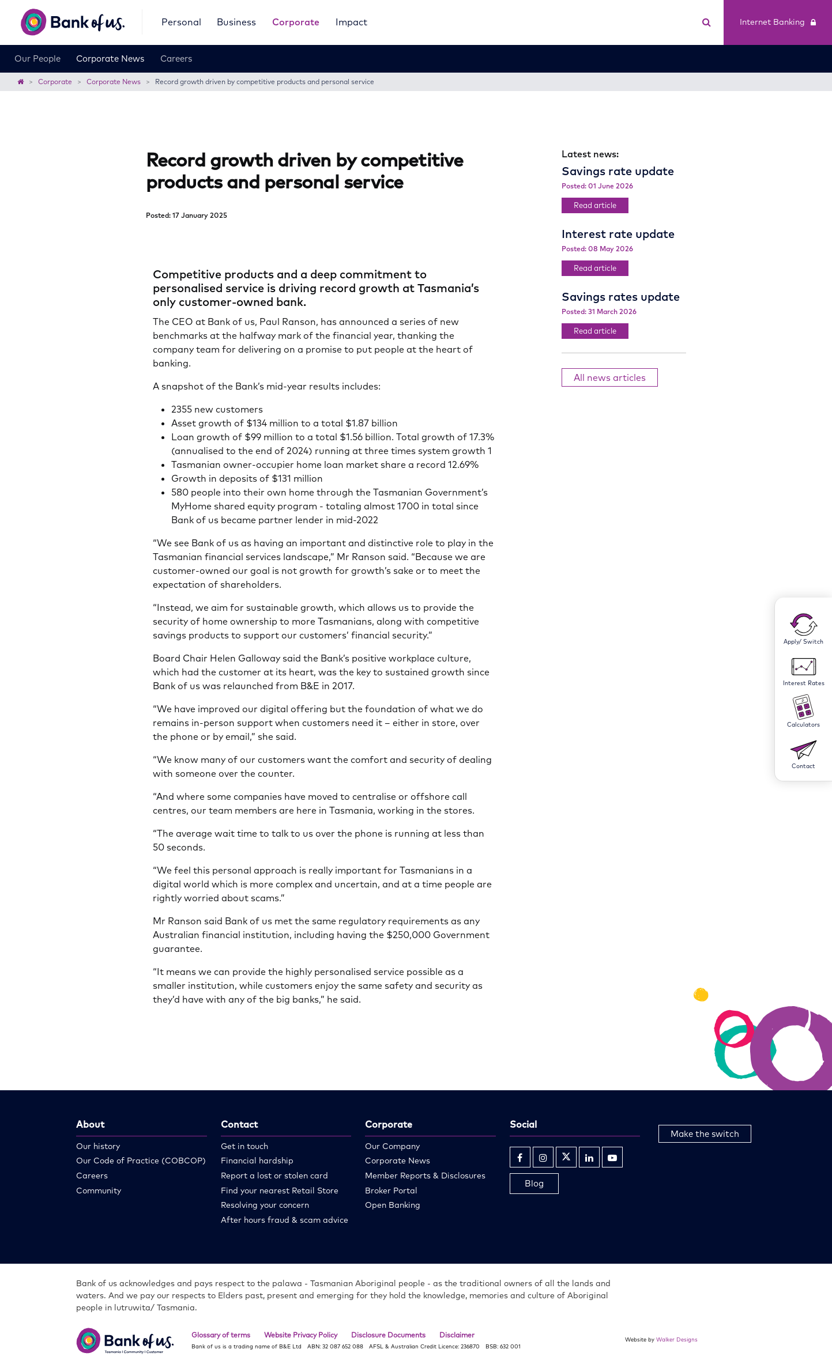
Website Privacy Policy (300, 1335)
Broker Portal (391, 1190)
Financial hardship (257, 1160)
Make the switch (705, 1133)
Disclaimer (457, 1335)
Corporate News (110, 58)
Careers (176, 58)
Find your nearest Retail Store (279, 1190)
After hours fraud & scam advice (284, 1220)
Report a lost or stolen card (274, 1175)
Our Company (392, 1146)
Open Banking (392, 1205)
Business (236, 22)
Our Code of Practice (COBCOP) (141, 1160)
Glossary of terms (220, 1335)
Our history (98, 1146)
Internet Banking (778, 22)
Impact (351, 22)
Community (98, 1190)
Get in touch (244, 1146)
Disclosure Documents (388, 1335)
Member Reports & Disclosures (425, 1175)
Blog (534, 1183)
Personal (181, 22)
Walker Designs (677, 1339)
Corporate (295, 22)
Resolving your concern (265, 1205)
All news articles (610, 377)
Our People (37, 58)
